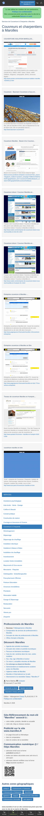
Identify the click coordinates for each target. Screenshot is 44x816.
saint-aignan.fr (27, 799)
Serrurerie (6, 608)
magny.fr (15, 795)
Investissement (8, 557)
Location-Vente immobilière (12, 561)
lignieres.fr (6, 795)
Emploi (22, 813)
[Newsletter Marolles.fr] (37, 3)
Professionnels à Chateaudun (21, 788)
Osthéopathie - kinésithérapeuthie (15, 574)
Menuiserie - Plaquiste (11, 569)
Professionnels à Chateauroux (12, 792)
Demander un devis (11, 688)
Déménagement (8, 531)
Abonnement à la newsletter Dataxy (22, 677)
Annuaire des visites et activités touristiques (21, 649)
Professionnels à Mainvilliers (29, 795)
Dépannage (7, 535)
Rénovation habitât (9, 595)
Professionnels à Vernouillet (11, 799)
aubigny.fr (6, 788)
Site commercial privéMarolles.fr (27, 3)
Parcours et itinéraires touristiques (18, 651)
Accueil (4, 813)
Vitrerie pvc (7, 612)
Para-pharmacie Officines (12, 578)
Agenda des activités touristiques (17, 646)
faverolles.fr (28, 792)
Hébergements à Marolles (23, 628)
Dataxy (22, 696)
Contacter (21, 681)
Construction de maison (11, 518)
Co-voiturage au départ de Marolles (18, 664)
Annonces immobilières (11, 587)
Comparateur (13, 813)
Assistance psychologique (12, 501)
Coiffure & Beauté (9, 509)
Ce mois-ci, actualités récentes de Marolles (21, 661)
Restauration (7, 604)
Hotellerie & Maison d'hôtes (12, 548)
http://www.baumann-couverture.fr (14, 129)
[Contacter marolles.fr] (41, 3)
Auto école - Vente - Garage (13, 505)
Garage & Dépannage (11, 599)
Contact (39, 813)
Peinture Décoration (10, 582)
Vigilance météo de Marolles (16, 671)
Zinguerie (6, 617)
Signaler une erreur (26, 688)
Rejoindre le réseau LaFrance (14, 691)
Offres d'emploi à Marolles (15, 638)
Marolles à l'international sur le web (18, 674)
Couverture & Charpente (11, 527)
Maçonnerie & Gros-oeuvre (12, 565)
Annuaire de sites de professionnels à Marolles (22, 635)
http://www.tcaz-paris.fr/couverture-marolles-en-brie (19, 485)
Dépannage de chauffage (12, 539)
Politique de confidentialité (22, 12)
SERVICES (7, 494)
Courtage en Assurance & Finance (15, 522)
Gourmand (31, 813)
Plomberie (6, 591)
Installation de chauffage (11, 552)
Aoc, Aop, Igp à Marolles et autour (17, 659)
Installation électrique (10, 544)
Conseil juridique (9, 514)
